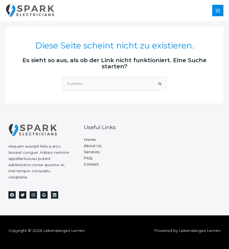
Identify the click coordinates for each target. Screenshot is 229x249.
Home (90, 139)
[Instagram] (33, 195)
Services (92, 152)
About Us (92, 145)
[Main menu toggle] (218, 10)
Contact (91, 164)
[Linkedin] (54, 195)
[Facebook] (12, 195)
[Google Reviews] (44, 195)
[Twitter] (22, 195)
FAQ (88, 158)
